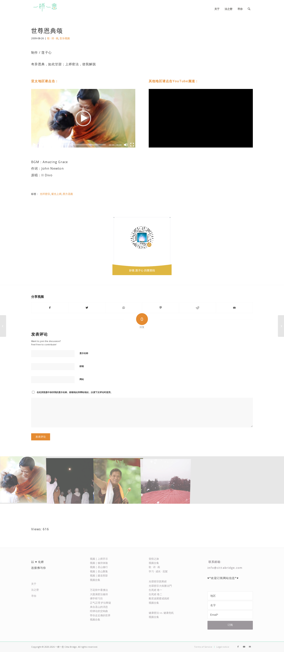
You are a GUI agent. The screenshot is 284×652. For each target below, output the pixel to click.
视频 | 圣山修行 (99, 567)
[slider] (72, 144)
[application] (83, 118)
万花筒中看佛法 (99, 590)
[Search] (249, 9)
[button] (83, 118)
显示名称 (83, 353)
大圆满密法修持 (99, 594)
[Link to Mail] (250, 647)
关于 (33, 584)
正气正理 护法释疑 (100, 602)
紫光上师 (56, 194)
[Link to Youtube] (244, 647)
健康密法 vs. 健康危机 (161, 613)
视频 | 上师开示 (99, 558)
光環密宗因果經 (158, 581)
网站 (81, 379)
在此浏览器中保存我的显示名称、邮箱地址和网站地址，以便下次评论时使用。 (75, 392)
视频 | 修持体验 (99, 563)
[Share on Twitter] (86, 308)
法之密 (35, 589)
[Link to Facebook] (238, 647)
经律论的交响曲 (99, 611)
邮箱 (81, 366)
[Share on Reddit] (197, 308)
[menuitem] (217, 9)
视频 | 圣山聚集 (99, 571)
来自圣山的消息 (99, 607)
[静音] (126, 145)
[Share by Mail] (234, 308)
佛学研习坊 (96, 598)
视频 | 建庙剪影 (99, 575)
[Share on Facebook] (49, 308)
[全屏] (132, 145)
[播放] (34, 145)
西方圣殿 (68, 194)
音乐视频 (65, 38)
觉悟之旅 (154, 558)
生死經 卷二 (155, 594)
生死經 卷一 (155, 590)
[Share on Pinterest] (160, 308)
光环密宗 (45, 194)
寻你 (33, 596)
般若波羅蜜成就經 (159, 598)
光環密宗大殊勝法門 (160, 586)
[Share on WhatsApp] (123, 308)
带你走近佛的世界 (100, 615)
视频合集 (95, 580)
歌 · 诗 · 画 (52, 38)
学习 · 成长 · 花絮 (158, 571)
